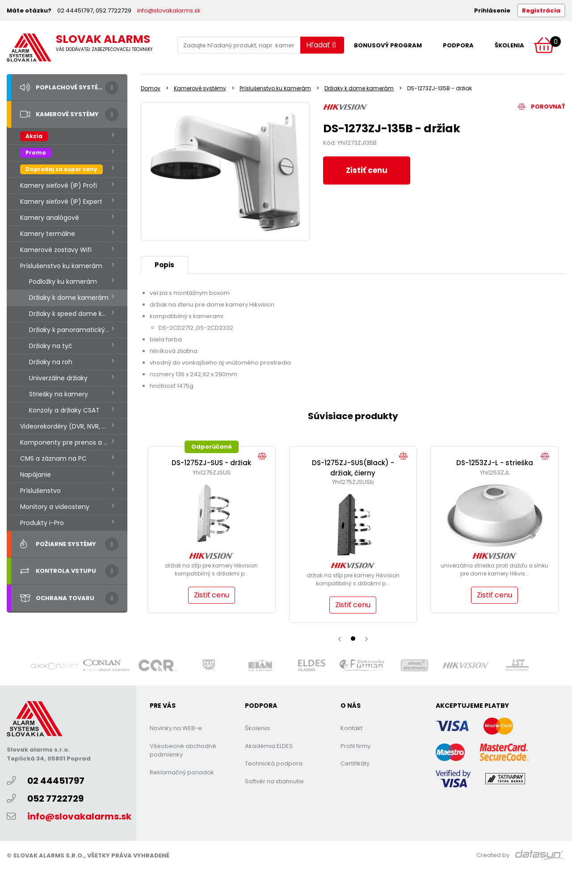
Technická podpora (274, 763)
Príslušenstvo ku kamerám (61, 265)
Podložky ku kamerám (63, 281)
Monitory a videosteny (54, 506)
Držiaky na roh (50, 361)
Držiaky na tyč (50, 345)
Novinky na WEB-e (176, 728)
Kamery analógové (49, 217)
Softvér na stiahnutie (274, 781)
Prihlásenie (492, 10)
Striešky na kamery (58, 394)
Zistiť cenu (366, 170)
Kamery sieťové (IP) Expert (61, 201)
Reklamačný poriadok (182, 772)
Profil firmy (355, 746)
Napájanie (35, 474)
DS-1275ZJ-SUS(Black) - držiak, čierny (353, 468)
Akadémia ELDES (269, 746)
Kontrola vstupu (58, 571)
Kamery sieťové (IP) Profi (58, 185)
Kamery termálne (47, 233)
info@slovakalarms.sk (169, 10)
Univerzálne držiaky (58, 378)
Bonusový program (388, 45)
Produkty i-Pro (42, 522)
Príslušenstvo (40, 490)
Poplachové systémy (63, 87)
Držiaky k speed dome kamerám (78, 313)
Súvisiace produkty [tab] (353, 416)
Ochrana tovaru (57, 598)
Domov (150, 88)
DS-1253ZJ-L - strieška (494, 462)
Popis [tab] (164, 264)
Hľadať (321, 45)
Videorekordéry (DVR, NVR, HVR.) (69, 426)
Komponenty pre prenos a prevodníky (73, 442)
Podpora (458, 45)
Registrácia (541, 10)
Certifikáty (355, 763)
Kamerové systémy (59, 114)
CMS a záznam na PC (53, 458)
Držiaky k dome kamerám (69, 297)
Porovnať (541, 106)
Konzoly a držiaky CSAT (64, 410)
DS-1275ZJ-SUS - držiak (211, 462)
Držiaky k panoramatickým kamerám (78, 329)
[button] (353, 638)
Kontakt (351, 728)
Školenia (509, 45)
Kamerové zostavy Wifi (56, 249)
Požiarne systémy (58, 544)
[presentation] (339, 639)
